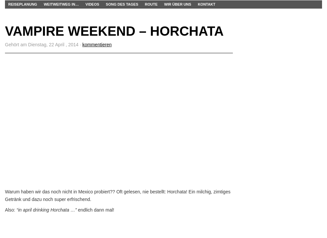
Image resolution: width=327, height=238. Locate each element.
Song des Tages (122, 4)
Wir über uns (177, 4)
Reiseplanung (22, 4)
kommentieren (97, 44)
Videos (92, 4)
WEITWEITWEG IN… (61, 4)
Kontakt (206, 4)
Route (151, 4)
